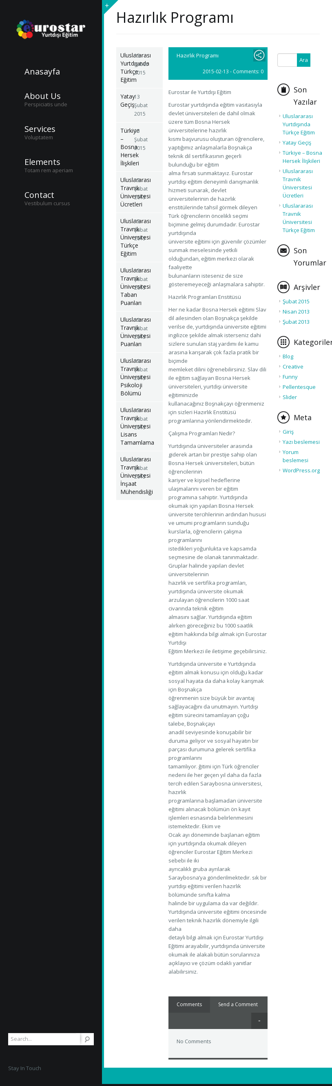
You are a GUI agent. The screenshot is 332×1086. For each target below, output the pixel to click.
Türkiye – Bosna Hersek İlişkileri (127, 147)
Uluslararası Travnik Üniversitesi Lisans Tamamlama (127, 426)
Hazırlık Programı (198, 55)
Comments (189, 1004)
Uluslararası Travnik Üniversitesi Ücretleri (127, 192)
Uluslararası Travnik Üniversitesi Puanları (127, 332)
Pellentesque (299, 387)
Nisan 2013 (296, 311)
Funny (290, 376)
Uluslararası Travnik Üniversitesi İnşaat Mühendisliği (127, 475)
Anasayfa (42, 72)
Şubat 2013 (296, 321)
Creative (293, 366)
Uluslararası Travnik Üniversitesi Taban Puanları (127, 286)
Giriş (288, 431)
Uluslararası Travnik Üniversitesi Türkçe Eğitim (127, 237)
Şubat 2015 (296, 301)
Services (39, 129)
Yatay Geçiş (127, 100)
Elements (42, 162)
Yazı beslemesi (301, 441)
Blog (288, 356)
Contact (39, 195)
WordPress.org (301, 470)
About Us (42, 96)
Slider (290, 397)
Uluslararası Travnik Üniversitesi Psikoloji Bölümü (127, 377)
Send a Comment (238, 1004)
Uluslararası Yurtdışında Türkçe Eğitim (127, 67)
